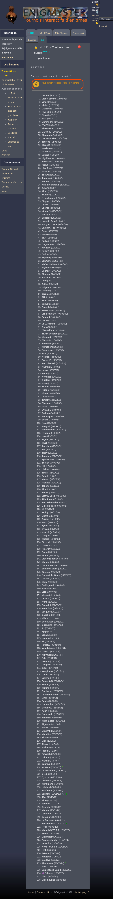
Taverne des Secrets (12, 182)
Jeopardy (12, 119)
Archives (6, 155)
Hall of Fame (44, 33)
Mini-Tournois (61, 33)
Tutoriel (11, 137)
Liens (49, 892)
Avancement (78, 33)
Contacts (41, 892)
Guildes (5, 186)
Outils (4, 150)
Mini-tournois (8, 84)
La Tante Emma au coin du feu (15, 97)
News (4, 191)
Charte (31, 892)
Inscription (104, 26)
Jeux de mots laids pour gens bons (14, 111)
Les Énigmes (11, 64)
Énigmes (32, 40)
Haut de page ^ (81, 892)
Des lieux (12, 133)
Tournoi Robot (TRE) (12, 80)
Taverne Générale (10, 169)
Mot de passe (95, 10)
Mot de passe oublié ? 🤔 (95, 19)
